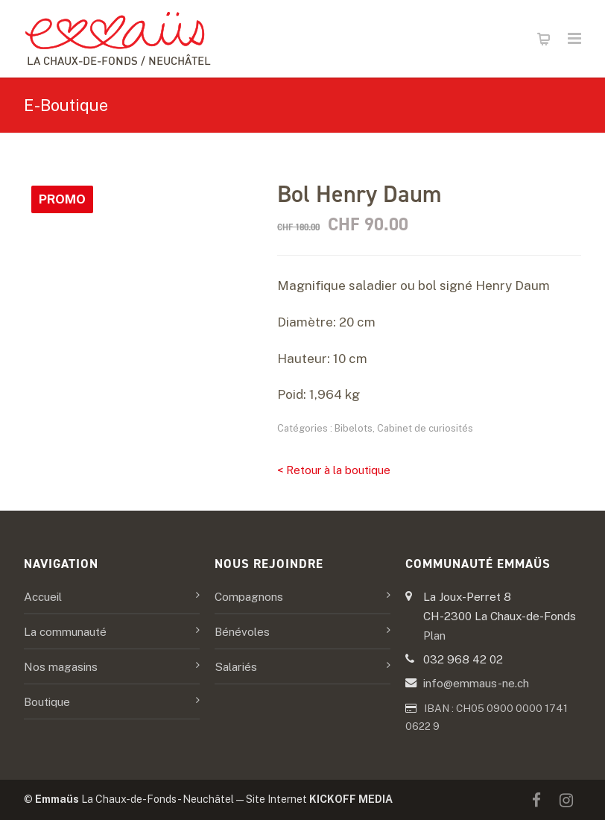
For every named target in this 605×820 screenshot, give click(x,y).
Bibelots (354, 428)
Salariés (236, 666)
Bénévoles (242, 631)
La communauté (65, 631)
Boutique (47, 701)
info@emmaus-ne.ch (476, 683)
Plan (434, 635)
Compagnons (249, 596)
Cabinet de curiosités (425, 428)
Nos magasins (61, 666)
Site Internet (319, 799)
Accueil (43, 596)
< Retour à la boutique (333, 470)
